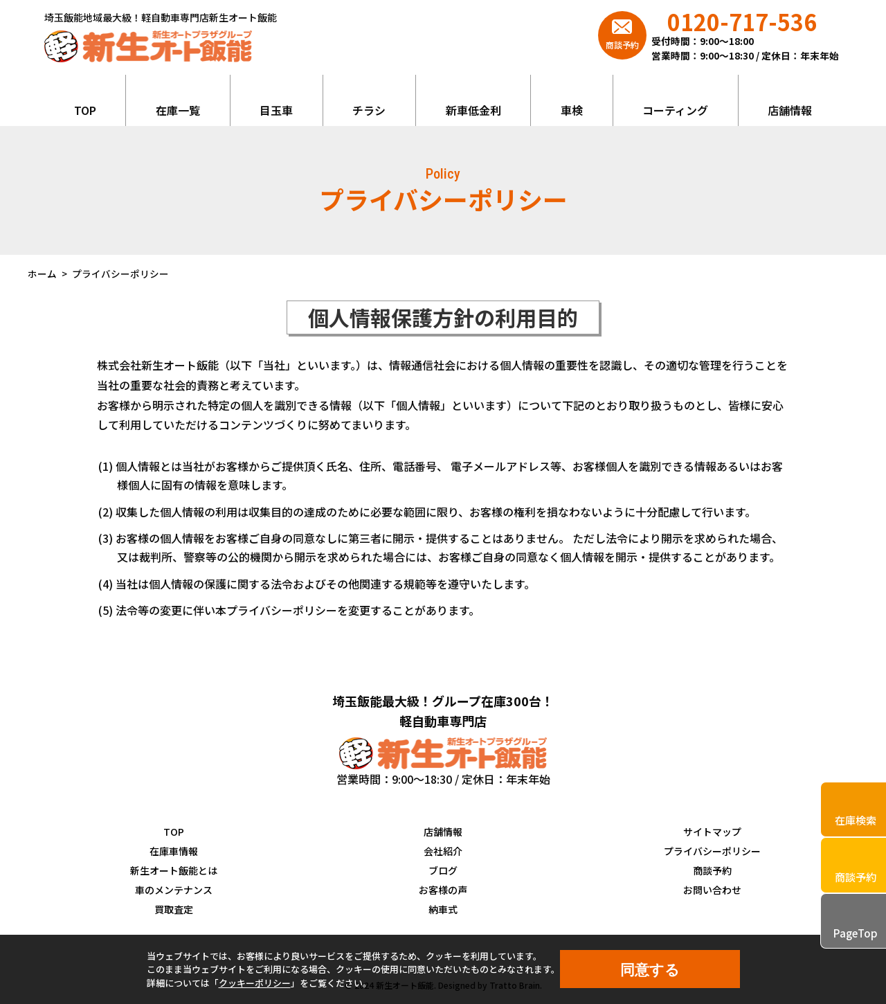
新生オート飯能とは (173, 870)
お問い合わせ (712, 890)
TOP (85, 110)
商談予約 (712, 870)
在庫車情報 (174, 851)
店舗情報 (790, 110)
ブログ (443, 870)
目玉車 (276, 110)
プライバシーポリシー (712, 851)
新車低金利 (473, 110)
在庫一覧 (178, 110)
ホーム (42, 273)
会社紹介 (443, 851)
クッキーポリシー (255, 982)
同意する (650, 970)
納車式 (443, 909)
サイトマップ (712, 832)
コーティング (675, 110)
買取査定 (173, 909)
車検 (572, 110)
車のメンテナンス (174, 890)
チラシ (369, 110)
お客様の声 (443, 890)
